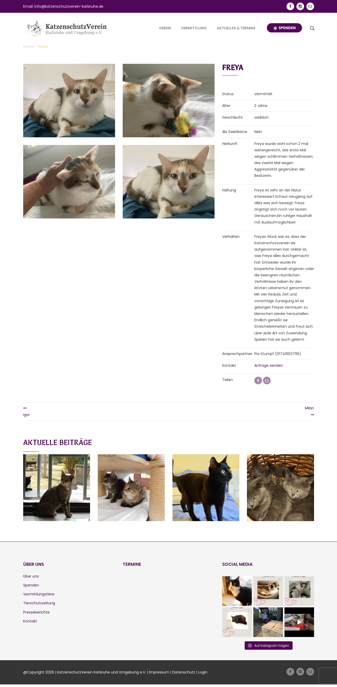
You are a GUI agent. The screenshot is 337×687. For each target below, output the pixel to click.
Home (28, 46)
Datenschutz (183, 672)
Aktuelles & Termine (236, 28)
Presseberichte (36, 612)
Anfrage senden (268, 365)
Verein (165, 28)
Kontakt (30, 621)
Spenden (284, 27)
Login (202, 672)
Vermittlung (194, 28)
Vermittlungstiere (38, 594)
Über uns (31, 576)
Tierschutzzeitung (39, 603)
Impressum (159, 672)
